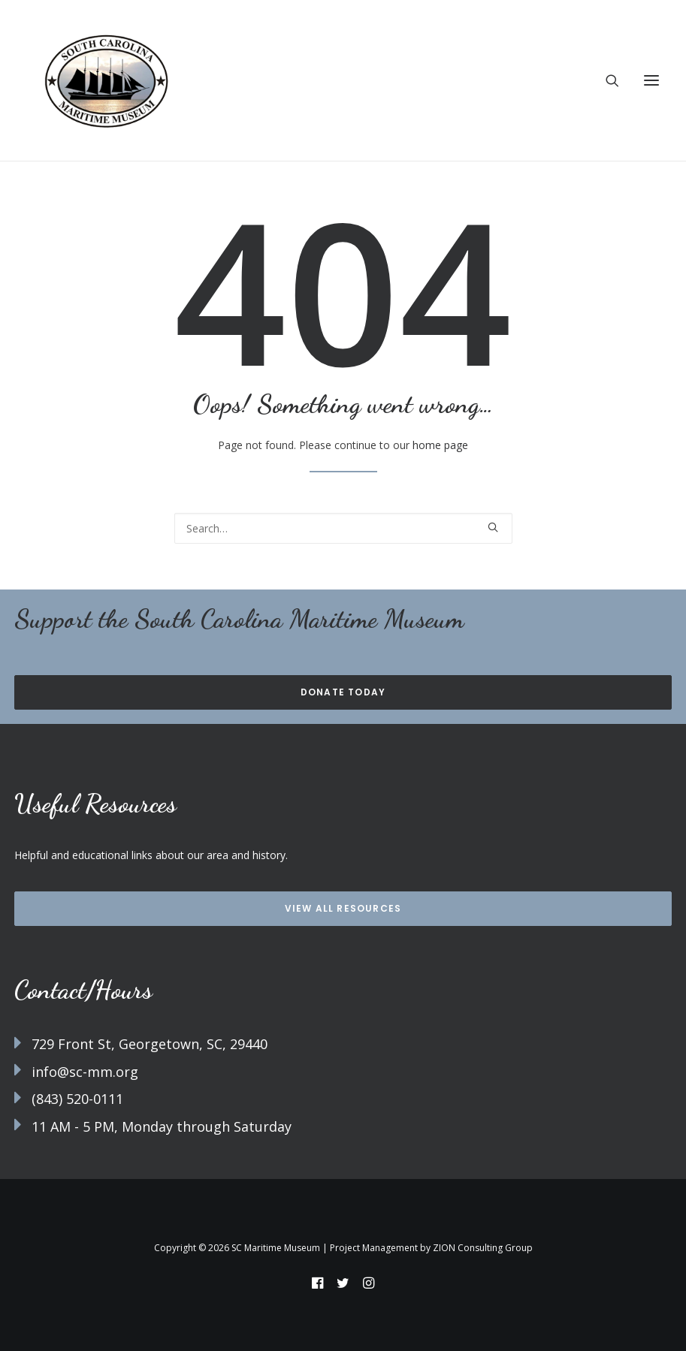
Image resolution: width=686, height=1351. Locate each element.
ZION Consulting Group (483, 1247)
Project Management (374, 1247)
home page (440, 445)
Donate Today (343, 692)
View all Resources (343, 908)
